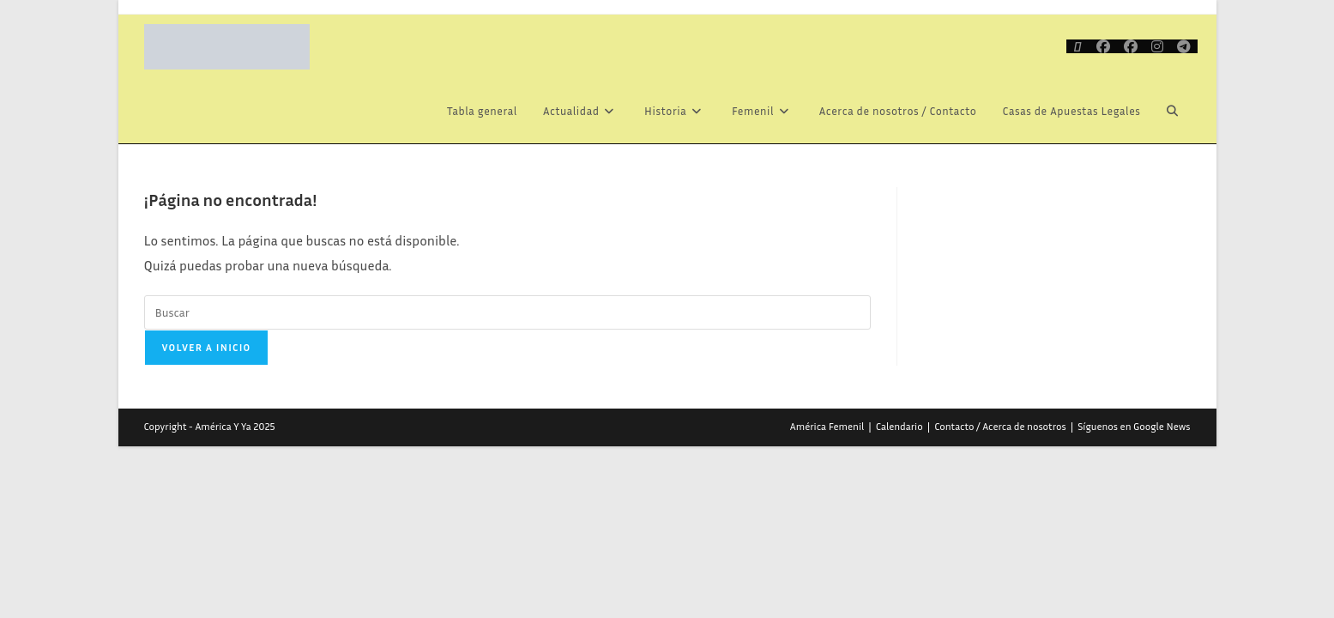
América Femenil (827, 426)
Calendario (899, 426)
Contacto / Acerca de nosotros (1000, 426)
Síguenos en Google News (1133, 426)
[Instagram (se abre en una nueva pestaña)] (1157, 46)
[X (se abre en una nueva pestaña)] (1078, 46)
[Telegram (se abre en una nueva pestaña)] (1184, 46)
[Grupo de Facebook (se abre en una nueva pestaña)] (1130, 46)
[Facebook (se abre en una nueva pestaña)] (1103, 46)
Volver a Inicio (206, 347)
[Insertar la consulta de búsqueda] (507, 312)
